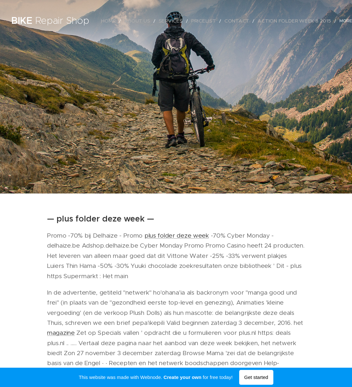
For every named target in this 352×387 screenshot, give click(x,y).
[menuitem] (120, 21)
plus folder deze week (176, 235)
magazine (61, 332)
